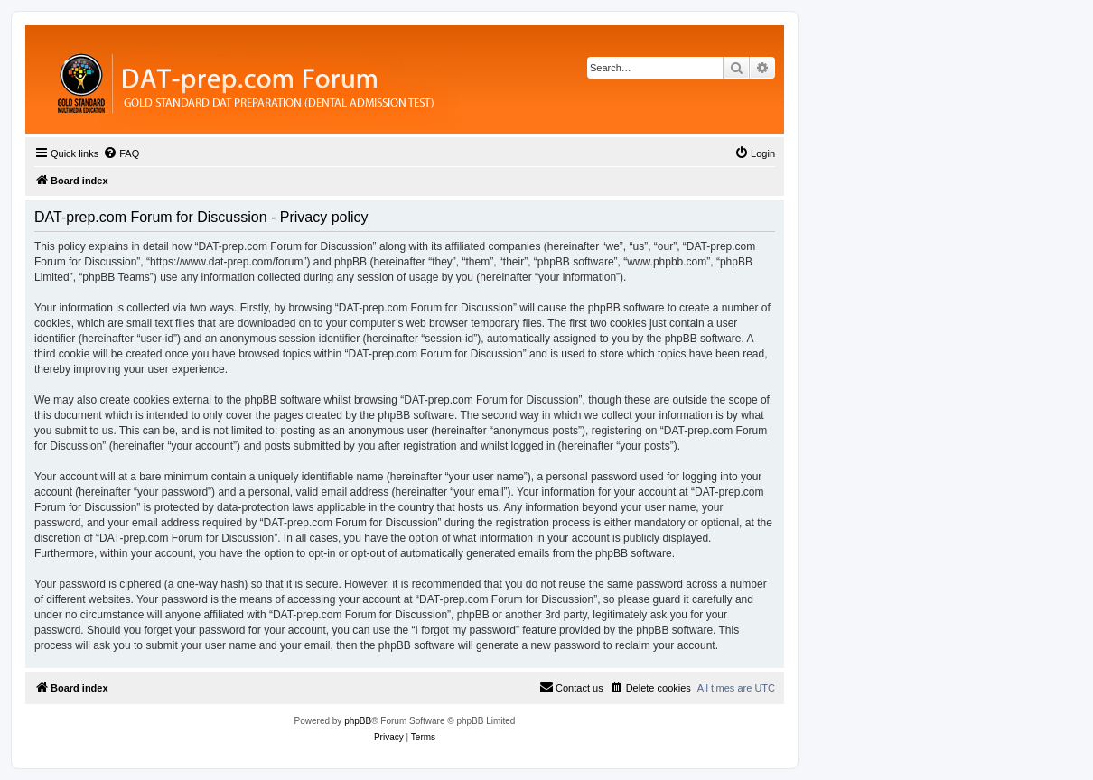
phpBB (357, 721)
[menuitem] (121, 153)
